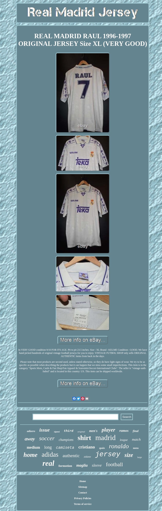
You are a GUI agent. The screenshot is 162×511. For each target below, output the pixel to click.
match (136, 439)
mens (136, 448)
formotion (65, 465)
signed (57, 432)
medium (33, 447)
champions (66, 440)
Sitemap (82, 486)
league (124, 440)
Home (83, 481)
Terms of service (83, 504)
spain (102, 448)
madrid (105, 438)
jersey (107, 454)
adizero (31, 431)
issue (44, 430)
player (108, 430)
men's (93, 431)
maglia (82, 465)
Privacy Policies (82, 498)
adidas (50, 454)
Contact (82, 492)
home (31, 454)
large (139, 457)
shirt (84, 438)
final (135, 431)
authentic (71, 455)
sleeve (97, 465)
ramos (123, 431)
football (114, 464)
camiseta (65, 448)
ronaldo (119, 446)
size (128, 455)
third (68, 431)
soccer (46, 438)
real (48, 463)
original (81, 431)
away (30, 439)
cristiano (86, 447)
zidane (87, 456)
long (48, 447)
